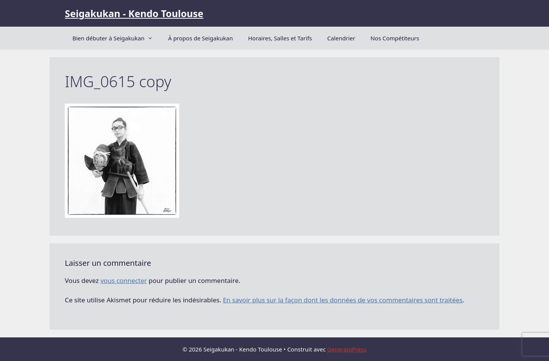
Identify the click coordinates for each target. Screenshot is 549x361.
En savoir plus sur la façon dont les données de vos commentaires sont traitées (343, 300)
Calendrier (341, 38)
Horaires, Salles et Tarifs (280, 38)
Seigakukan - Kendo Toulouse (134, 13)
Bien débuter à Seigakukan (116, 38)
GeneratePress (346, 349)
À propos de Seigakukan (200, 38)
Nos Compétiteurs (395, 38)
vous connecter (123, 280)
